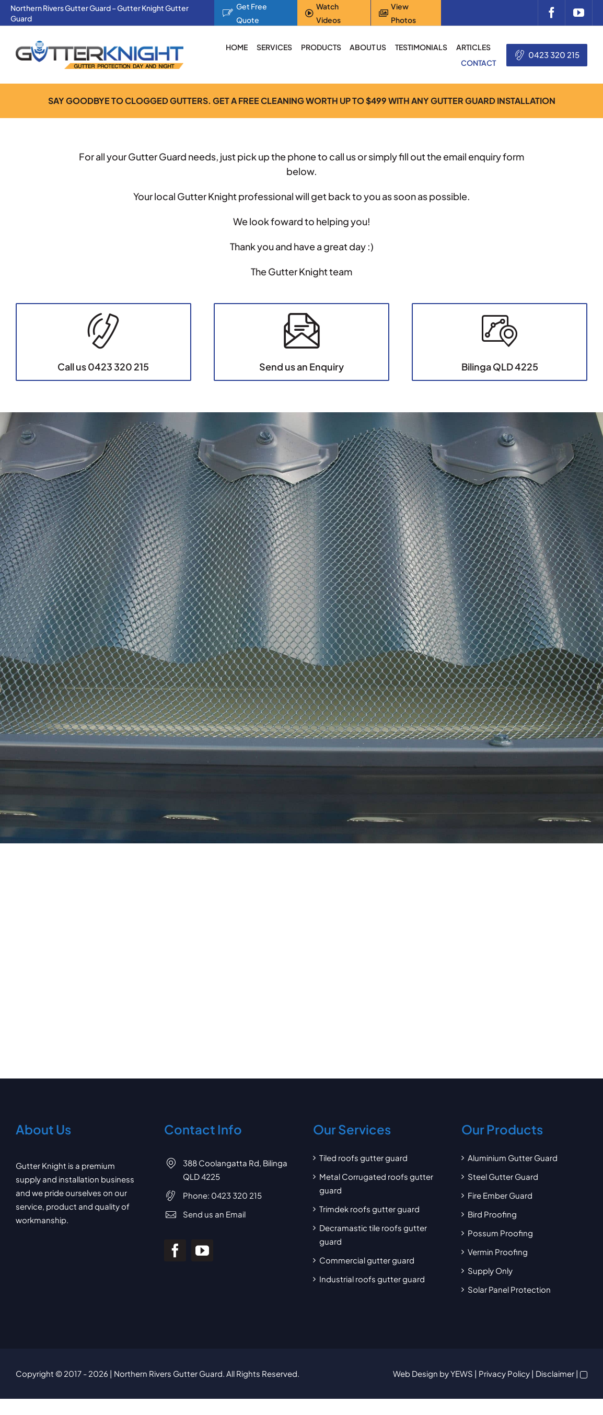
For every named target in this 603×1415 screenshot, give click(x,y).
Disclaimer (555, 1390)
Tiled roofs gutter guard (363, 1174)
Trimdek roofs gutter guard (369, 1225)
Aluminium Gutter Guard (513, 1174)
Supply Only (490, 1287)
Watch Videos (328, 13)
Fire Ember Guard (500, 1211)
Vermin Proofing (498, 1268)
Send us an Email (214, 1230)
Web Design (415, 1390)
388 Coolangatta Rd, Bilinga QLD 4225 (235, 1186)
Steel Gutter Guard (503, 1193)
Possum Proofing (500, 1249)
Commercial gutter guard (366, 1276)
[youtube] (579, 13)
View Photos (403, 13)
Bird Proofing (492, 1230)
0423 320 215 (553, 55)
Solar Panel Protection (509, 1305)
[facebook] (551, 13)
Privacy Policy (504, 1390)
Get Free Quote (251, 13)
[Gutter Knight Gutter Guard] (99, 44)
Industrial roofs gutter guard (372, 1295)
